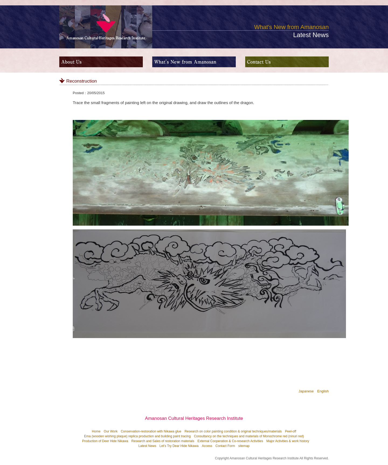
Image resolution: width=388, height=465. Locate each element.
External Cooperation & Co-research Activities (230, 441)
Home (96, 431)
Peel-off (290, 431)
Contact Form (225, 446)
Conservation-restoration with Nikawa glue (151, 431)
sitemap (244, 446)
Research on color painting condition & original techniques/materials (233, 431)
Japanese (306, 391)
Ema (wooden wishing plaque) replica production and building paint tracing (137, 436)
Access (207, 446)
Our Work (110, 431)
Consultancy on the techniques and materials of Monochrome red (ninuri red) (249, 436)
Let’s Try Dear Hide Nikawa (179, 446)
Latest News (147, 446)
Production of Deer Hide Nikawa (105, 441)
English (323, 391)
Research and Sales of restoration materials (162, 441)
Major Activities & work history (287, 441)
